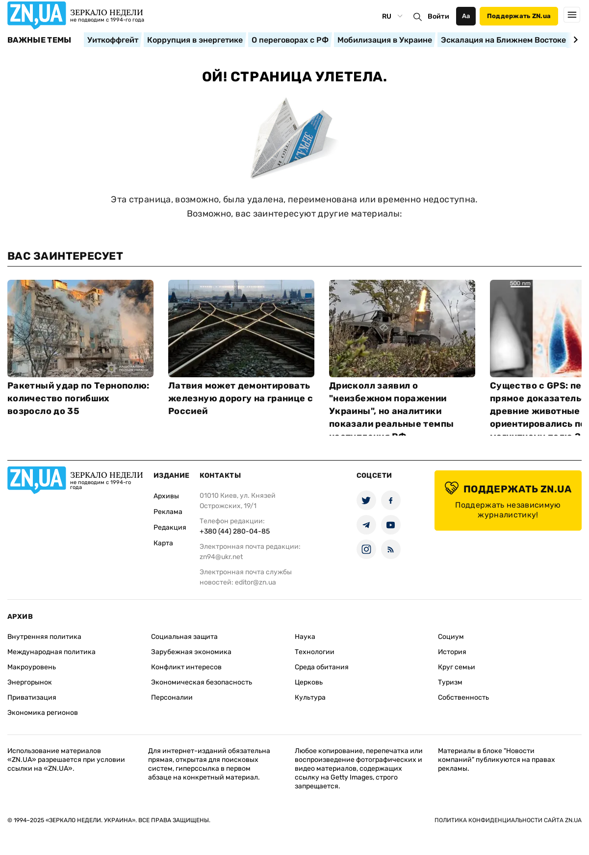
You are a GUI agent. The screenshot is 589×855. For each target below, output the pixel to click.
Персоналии (172, 697)
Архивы (166, 496)
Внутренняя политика (44, 637)
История (452, 652)
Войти (438, 16)
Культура (310, 697)
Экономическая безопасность (201, 682)
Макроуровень (31, 667)
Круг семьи (456, 667)
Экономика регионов (42, 712)
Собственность (463, 697)
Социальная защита (184, 637)
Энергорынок (29, 682)
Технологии (314, 652)
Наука (305, 637)
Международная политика (51, 652)
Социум (451, 637)
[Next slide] (574, 39)
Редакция (170, 527)
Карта (163, 543)
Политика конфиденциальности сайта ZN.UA (508, 820)
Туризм (450, 682)
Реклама (168, 512)
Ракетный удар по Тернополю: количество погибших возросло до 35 (78, 398)
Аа (466, 16)
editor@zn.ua (255, 582)
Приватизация (31, 697)
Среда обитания (322, 667)
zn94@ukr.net (221, 557)
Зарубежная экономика (191, 652)
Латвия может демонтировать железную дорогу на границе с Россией (240, 398)
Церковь (309, 682)
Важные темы (39, 40)
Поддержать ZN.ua (519, 16)
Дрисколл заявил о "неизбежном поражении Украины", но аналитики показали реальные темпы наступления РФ (391, 411)
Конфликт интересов (186, 667)
